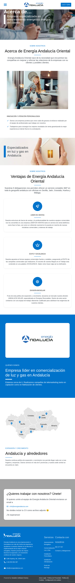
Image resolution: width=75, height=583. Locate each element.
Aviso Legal (42, 578)
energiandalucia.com (21, 506)
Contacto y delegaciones (63, 550)
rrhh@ (11, 506)
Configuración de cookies (53, 580)
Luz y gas (66, 4)
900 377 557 (59, 547)
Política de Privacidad (54, 578)
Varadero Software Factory (20, 578)
